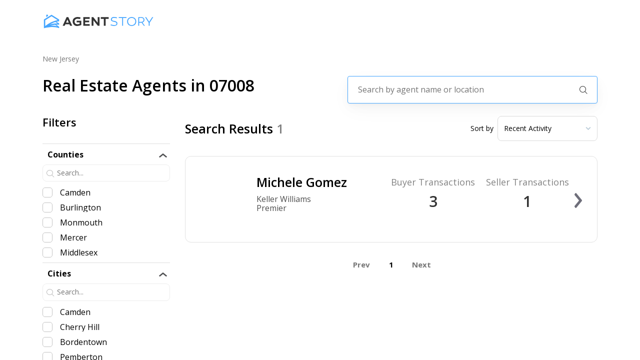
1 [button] (391, 264)
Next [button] (421, 264)
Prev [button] (361, 264)
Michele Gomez (301, 182)
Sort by (482, 128)
